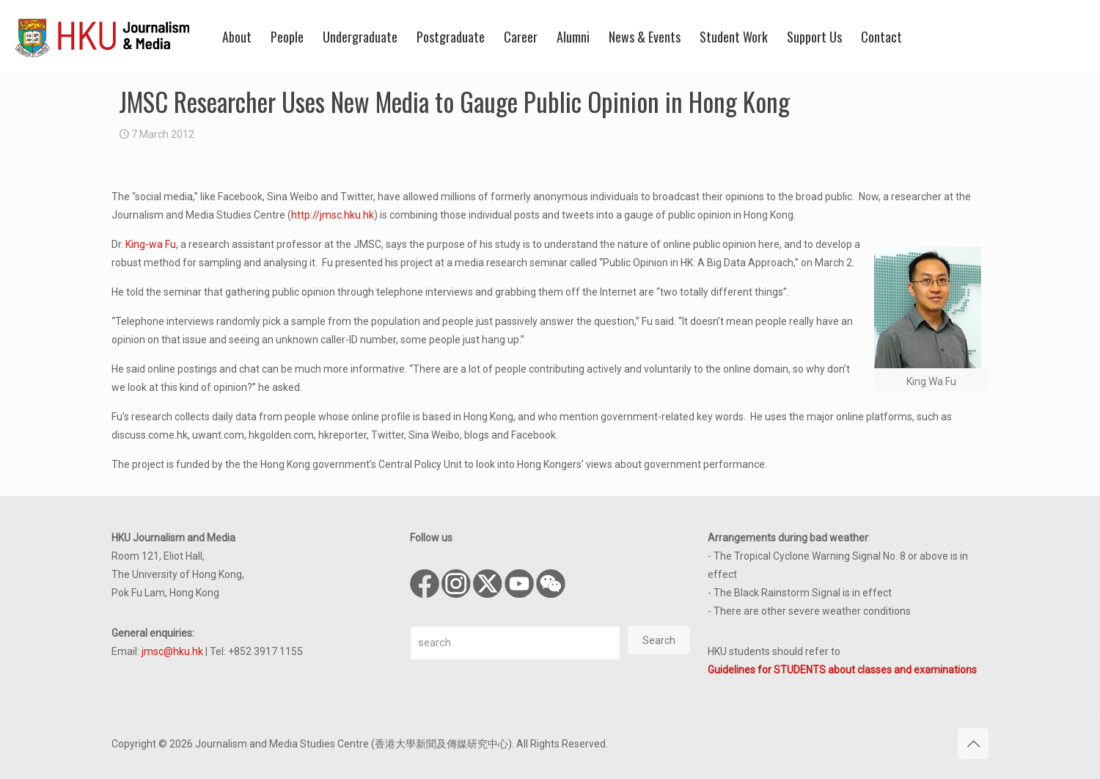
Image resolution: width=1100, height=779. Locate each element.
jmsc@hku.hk (172, 651)
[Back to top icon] (973, 743)
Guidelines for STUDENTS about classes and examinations (842, 670)
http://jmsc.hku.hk (332, 215)
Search (658, 640)
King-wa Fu (150, 244)
